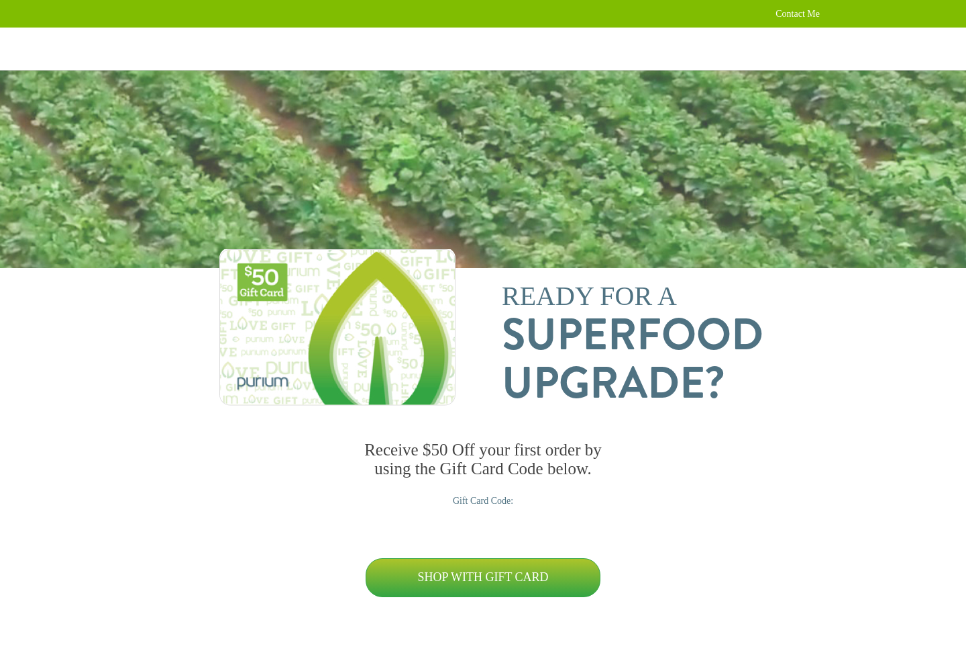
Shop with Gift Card (482, 577)
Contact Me (797, 14)
